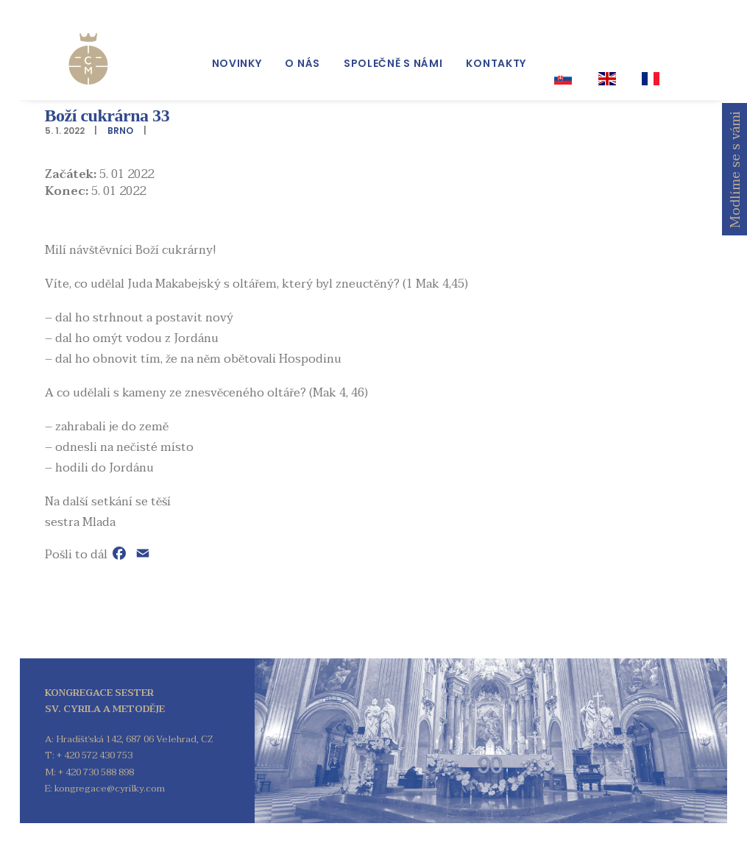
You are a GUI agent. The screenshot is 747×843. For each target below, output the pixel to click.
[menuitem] (237, 52)
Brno (120, 130)
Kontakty (496, 52)
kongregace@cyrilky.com (109, 788)
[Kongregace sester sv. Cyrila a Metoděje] (70, 45)
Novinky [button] (237, 52)
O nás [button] (302, 52)
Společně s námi (393, 52)
